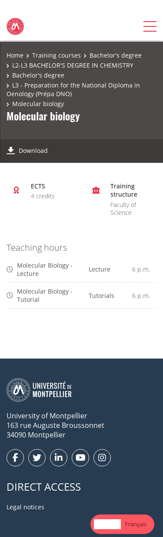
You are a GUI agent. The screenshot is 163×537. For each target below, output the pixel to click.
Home (15, 55)
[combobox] (107, 524)
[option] (136, 524)
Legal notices (25, 507)
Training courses (56, 55)
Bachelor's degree (116, 55)
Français (135, 524)
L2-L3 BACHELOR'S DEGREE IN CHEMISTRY (72, 65)
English (107, 524)
